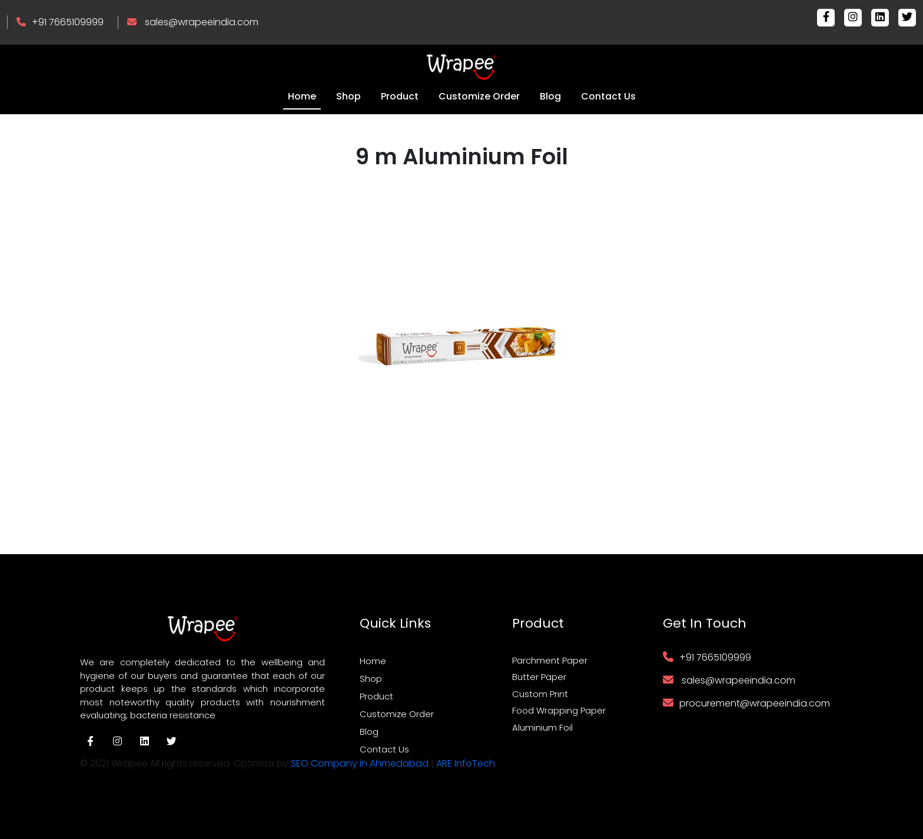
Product (400, 96)
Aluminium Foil (542, 727)
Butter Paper (539, 677)
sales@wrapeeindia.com (201, 22)
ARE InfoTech (465, 763)
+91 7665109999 (68, 22)
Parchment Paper (549, 660)
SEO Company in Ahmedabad (360, 763)
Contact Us (608, 96)
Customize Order (479, 96)
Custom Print (540, 694)
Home (302, 96)
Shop (348, 96)
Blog (550, 96)
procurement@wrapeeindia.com (754, 703)
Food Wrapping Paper (559, 710)
